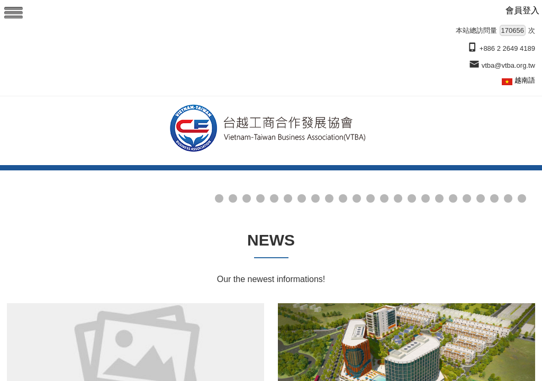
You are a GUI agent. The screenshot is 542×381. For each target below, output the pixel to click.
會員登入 (522, 10)
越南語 (524, 80)
